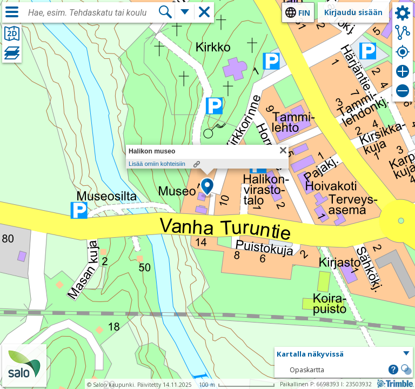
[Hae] (165, 12)
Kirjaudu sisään (353, 12)
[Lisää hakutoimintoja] (184, 12)
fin (304, 13)
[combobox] (93, 12)
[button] (207, 187)
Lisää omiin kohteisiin (157, 163)
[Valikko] (12, 12)
